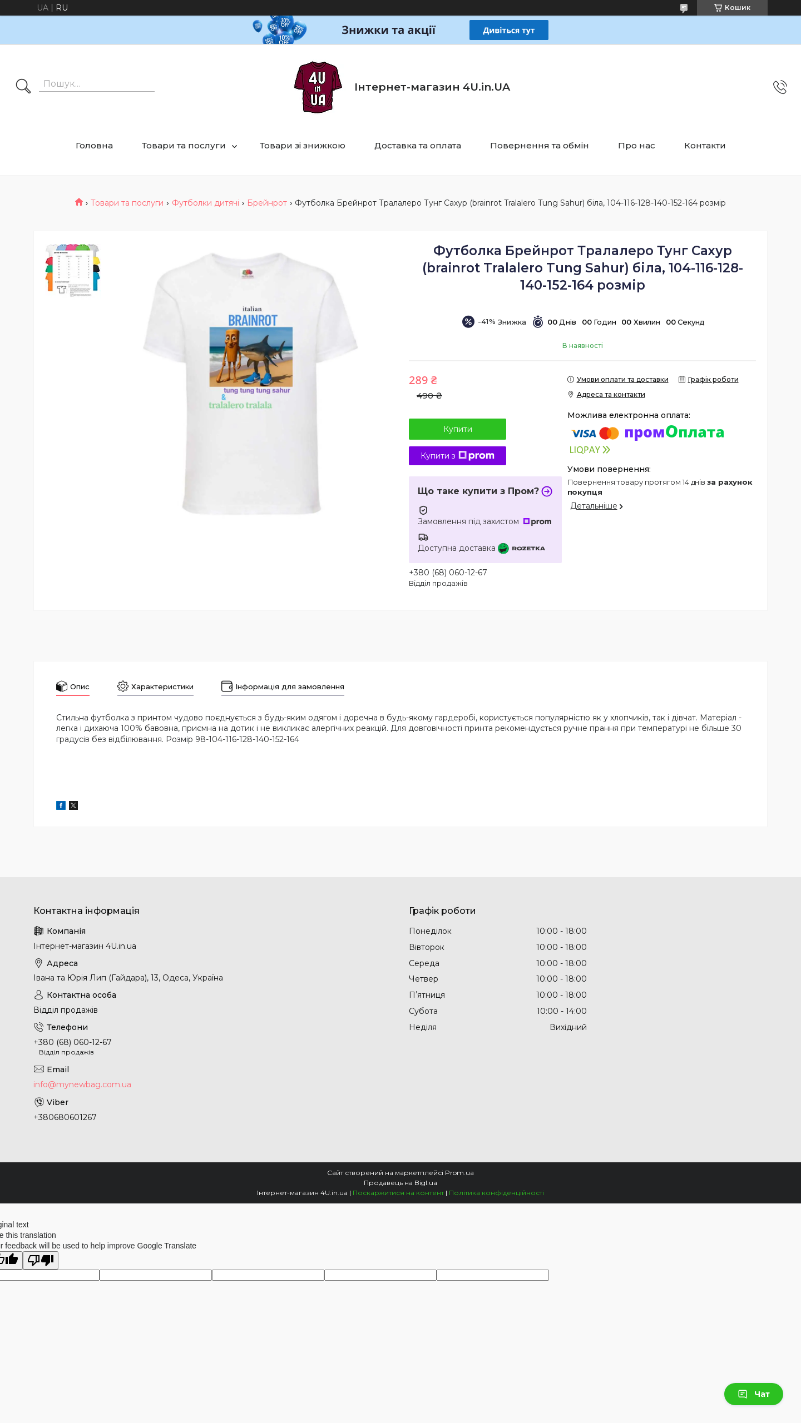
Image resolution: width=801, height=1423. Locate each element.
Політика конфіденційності (496, 1192)
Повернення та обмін (539, 145)
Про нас (636, 145)
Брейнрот (267, 203)
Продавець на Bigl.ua (400, 1182)
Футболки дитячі (205, 203)
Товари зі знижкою (302, 145)
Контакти (705, 145)
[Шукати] (23, 87)
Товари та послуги (184, 145)
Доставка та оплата (417, 145)
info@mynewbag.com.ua (82, 1084)
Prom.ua (459, 1172)
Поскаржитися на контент (398, 1192)
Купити (457, 429)
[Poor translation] (40, 1260)
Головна (94, 145)
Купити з (458, 456)
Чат (754, 1394)
